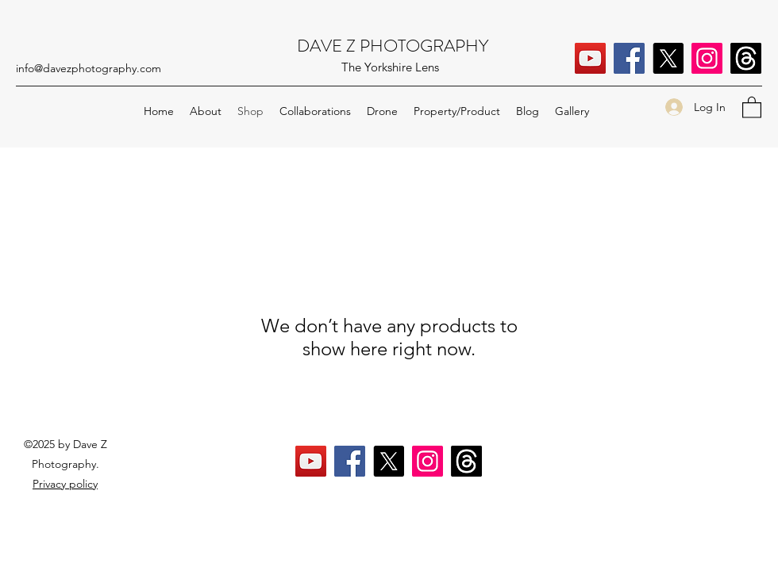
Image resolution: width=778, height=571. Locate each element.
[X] (668, 58)
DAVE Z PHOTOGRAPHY (392, 45)
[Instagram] (706, 58)
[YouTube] (590, 58)
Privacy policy (65, 484)
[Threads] (745, 58)
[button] (751, 106)
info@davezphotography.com (88, 68)
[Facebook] (629, 58)
